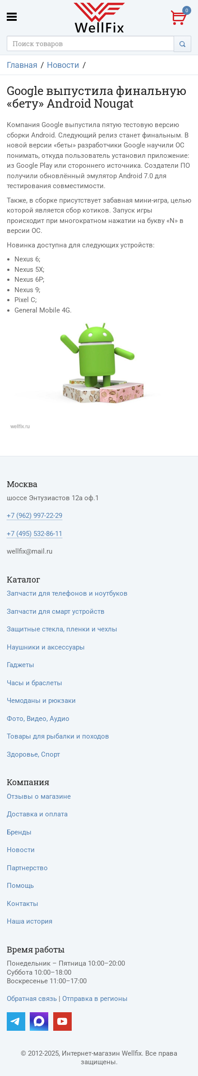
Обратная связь (32, 999)
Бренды (19, 832)
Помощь (20, 886)
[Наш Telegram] (16, 1021)
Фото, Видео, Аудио (38, 719)
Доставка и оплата (37, 814)
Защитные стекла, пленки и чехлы (62, 629)
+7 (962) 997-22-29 (34, 516)
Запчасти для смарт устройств (56, 611)
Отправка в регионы (95, 999)
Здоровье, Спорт (33, 754)
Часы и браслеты (34, 683)
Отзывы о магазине (39, 796)
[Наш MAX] (39, 1021)
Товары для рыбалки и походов (58, 736)
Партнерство (27, 868)
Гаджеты (20, 665)
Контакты (22, 904)
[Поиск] (182, 44)
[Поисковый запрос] (90, 43)
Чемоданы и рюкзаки (41, 701)
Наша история (29, 921)
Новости (21, 850)
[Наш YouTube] (62, 1021)
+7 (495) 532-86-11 (34, 534)
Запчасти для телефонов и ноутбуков (67, 593)
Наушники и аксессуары (46, 647)
